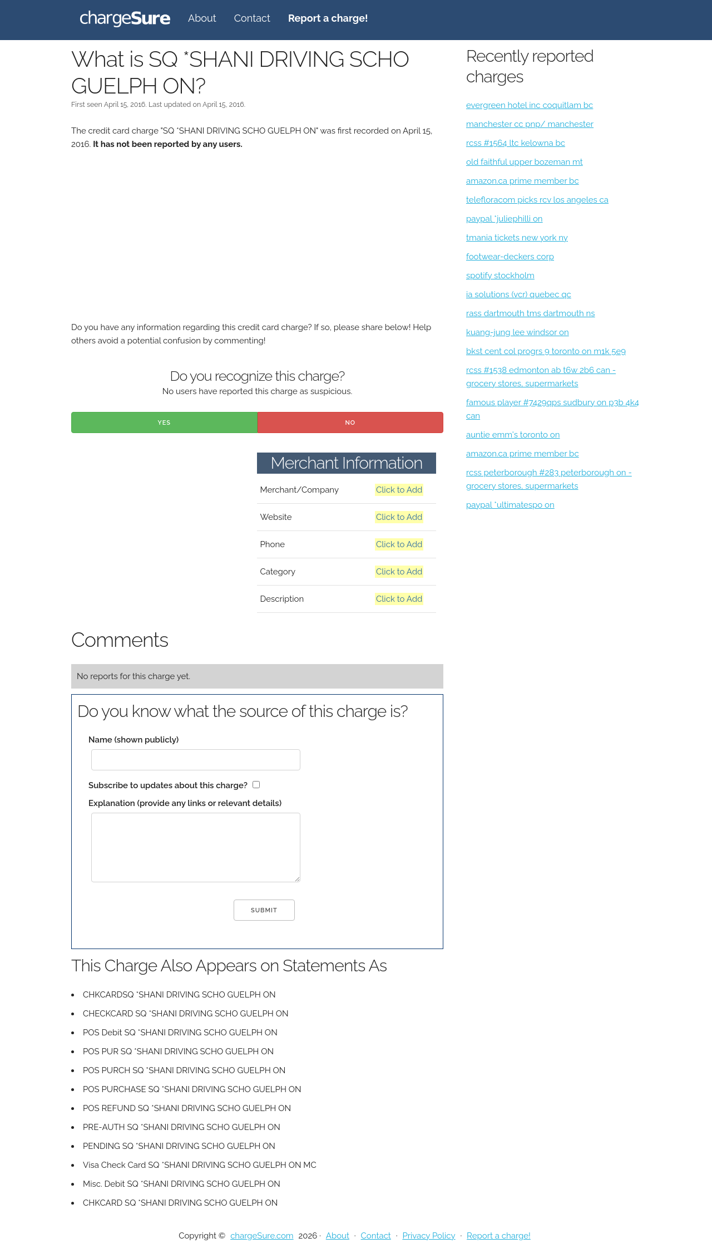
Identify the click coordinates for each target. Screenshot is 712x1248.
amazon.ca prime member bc (522, 181)
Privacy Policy (428, 1236)
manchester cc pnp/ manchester (530, 124)
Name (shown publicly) (133, 740)
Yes (164, 422)
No (350, 422)
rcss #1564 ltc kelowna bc (515, 143)
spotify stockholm (500, 276)
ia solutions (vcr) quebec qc (518, 294)
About (202, 18)
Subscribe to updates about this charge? (168, 785)
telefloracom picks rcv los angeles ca (537, 200)
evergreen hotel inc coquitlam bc (529, 105)
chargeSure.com (261, 1236)
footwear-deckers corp (510, 257)
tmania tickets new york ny (517, 238)
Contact (252, 18)
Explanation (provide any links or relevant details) (184, 803)
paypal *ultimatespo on (510, 505)
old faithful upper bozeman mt (524, 162)
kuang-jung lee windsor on (517, 332)
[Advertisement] (257, 243)
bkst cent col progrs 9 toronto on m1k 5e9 (546, 351)
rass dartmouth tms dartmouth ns (530, 313)
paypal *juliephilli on (504, 219)
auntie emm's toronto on (513, 435)
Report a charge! (499, 1236)
